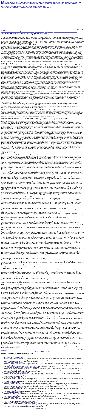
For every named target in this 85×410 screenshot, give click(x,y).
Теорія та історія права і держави (53, 3)
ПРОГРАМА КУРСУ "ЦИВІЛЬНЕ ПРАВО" (14, 357)
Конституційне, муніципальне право (71, 2)
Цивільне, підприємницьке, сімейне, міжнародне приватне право (44, 2)
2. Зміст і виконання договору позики (13, 362)
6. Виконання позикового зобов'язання (13, 377)
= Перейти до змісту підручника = (42, 351)
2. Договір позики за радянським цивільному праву (17, 372)
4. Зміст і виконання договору (11, 397)
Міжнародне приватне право (17, 6)
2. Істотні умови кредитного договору (13, 392)
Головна (3, 7)
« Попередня (3, 29)
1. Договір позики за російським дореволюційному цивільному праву (21, 367)
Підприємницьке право (31, 6)
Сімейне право (42, 6)
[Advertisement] (42, 17)
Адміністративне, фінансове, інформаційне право (13, 2)
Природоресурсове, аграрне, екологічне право (13, 3)
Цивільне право (5, 6)
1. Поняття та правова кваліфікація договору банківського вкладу (20, 402)
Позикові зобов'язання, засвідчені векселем (15, 387)
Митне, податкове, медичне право (34, 3)
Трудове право (67, 3)
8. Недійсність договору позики (12, 382)
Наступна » (80, 29)
